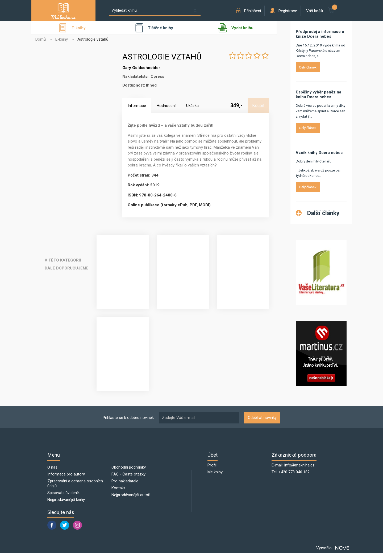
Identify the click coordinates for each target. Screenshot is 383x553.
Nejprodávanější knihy (66, 499)
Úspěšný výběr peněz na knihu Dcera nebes (318, 94)
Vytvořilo (332, 548)
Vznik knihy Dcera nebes (319, 152)
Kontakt (118, 488)
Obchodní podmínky (128, 467)
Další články (317, 212)
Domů (40, 39)
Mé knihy (215, 472)
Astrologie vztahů (92, 39)
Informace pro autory (66, 474)
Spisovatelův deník (63, 492)
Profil (212, 465)
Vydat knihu (235, 27)
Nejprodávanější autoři (130, 494)
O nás (52, 467)
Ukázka (192, 105)
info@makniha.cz (299, 465)
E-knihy (61, 39)
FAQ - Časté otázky (128, 474)
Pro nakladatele (124, 481)
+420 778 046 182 (294, 472)
